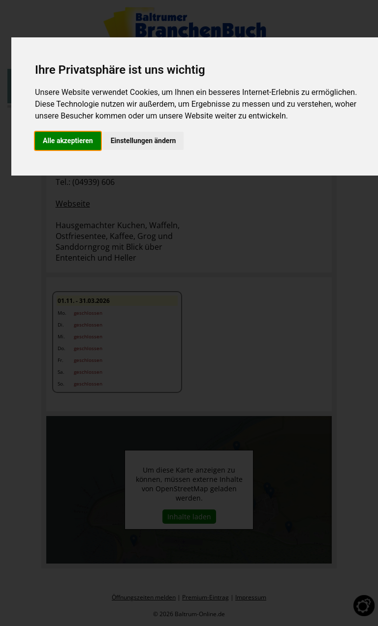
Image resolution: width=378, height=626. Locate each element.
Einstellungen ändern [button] (143, 141)
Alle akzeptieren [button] (68, 141)
